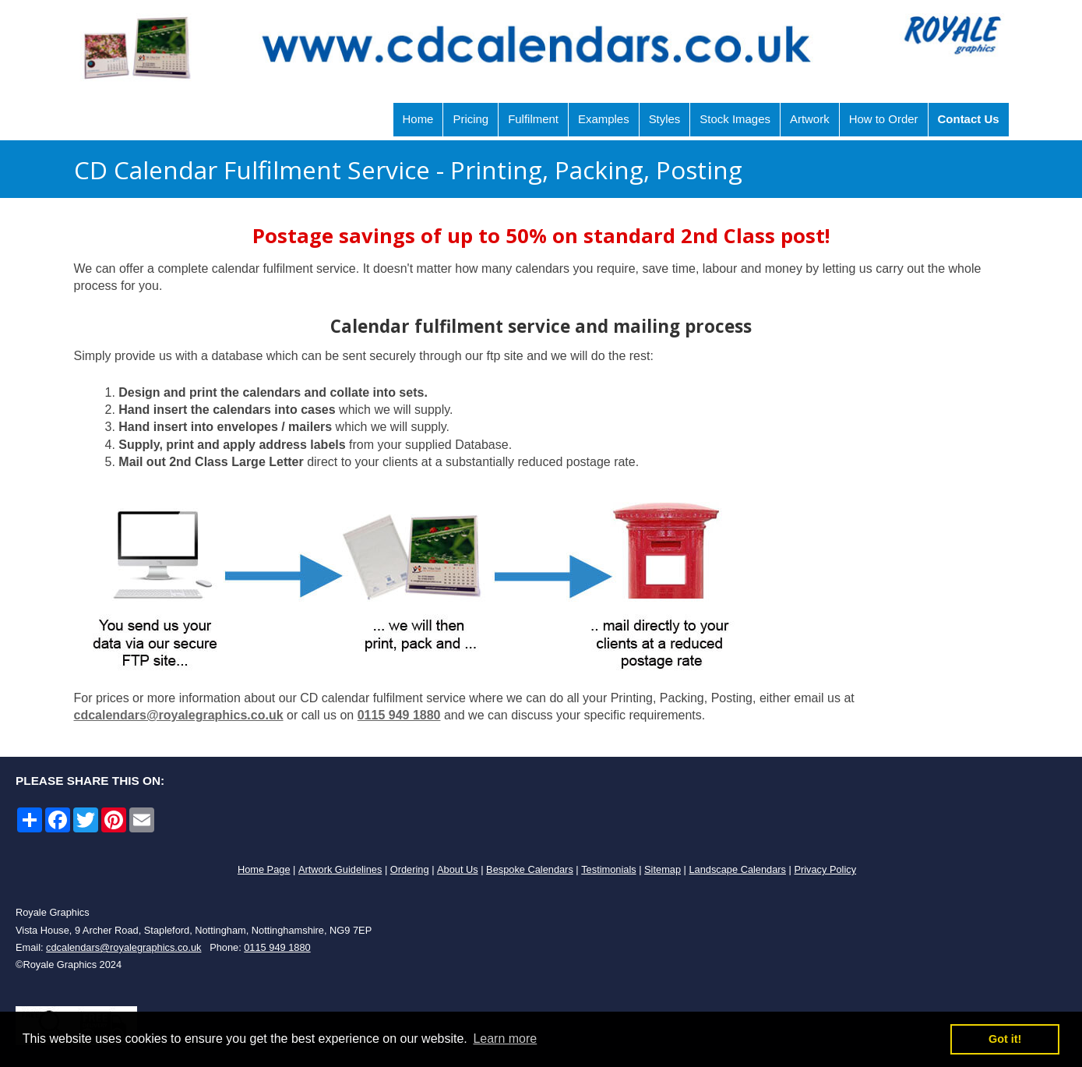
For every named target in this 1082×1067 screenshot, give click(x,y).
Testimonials (608, 869)
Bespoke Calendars (529, 869)
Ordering (409, 869)
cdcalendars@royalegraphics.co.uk (179, 715)
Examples (603, 118)
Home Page (264, 869)
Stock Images (735, 118)
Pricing (470, 118)
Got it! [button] (1005, 1039)
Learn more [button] (505, 1038)
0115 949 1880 (399, 715)
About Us (457, 869)
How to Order (883, 118)
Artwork (810, 118)
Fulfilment (533, 118)
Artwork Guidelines (340, 869)
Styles (665, 118)
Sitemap (662, 869)
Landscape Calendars (737, 869)
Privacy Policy (825, 869)
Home (418, 118)
